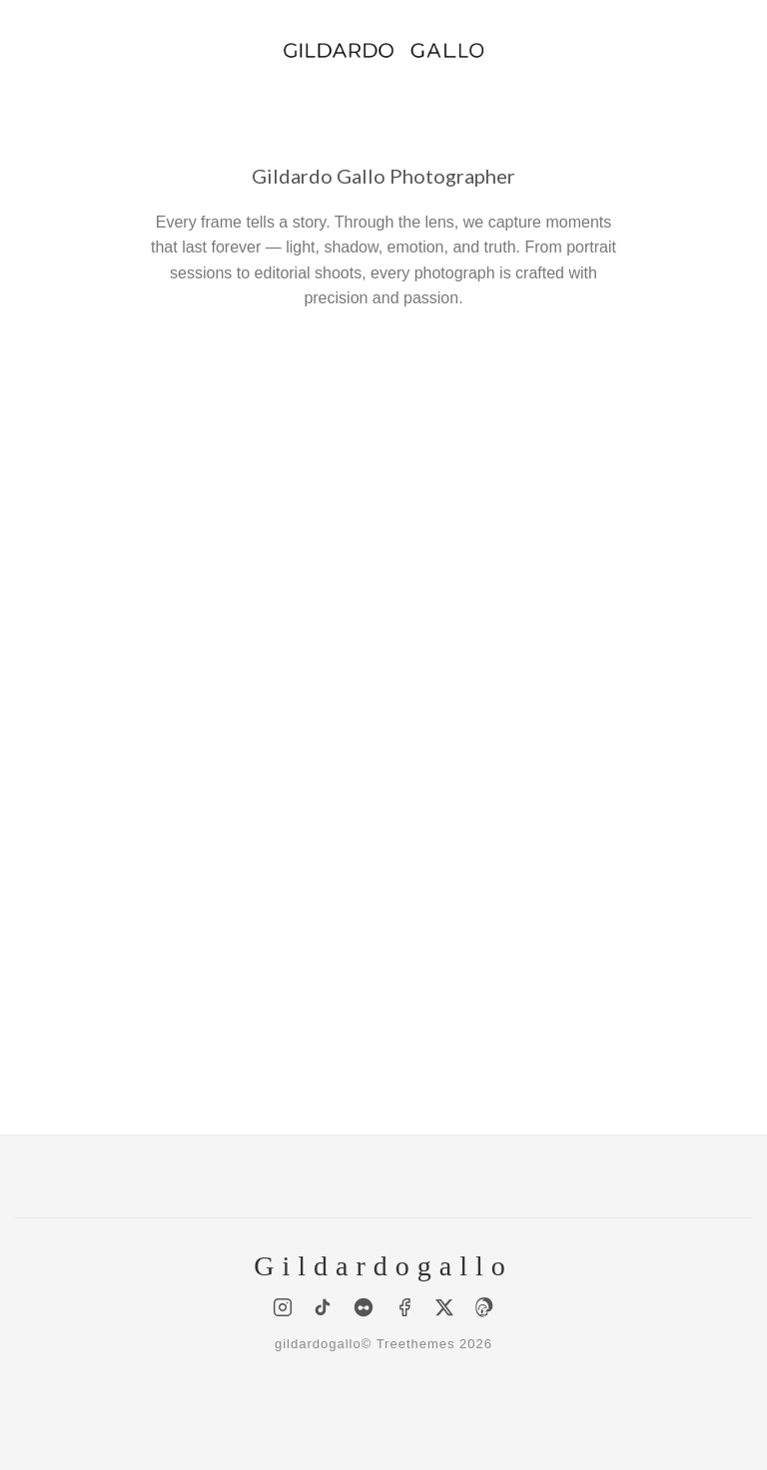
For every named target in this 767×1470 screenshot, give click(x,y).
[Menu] (27, 49)
